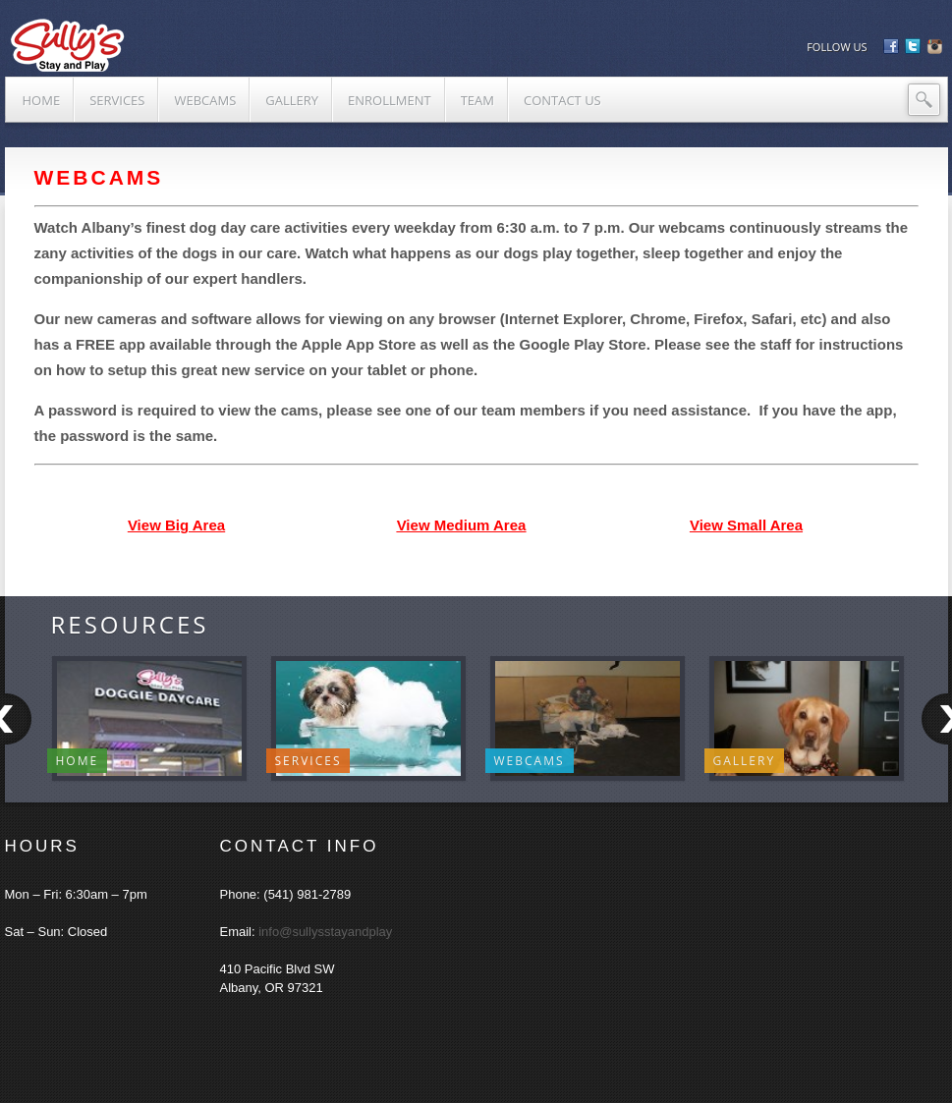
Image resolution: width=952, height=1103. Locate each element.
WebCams (529, 760)
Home (77, 760)
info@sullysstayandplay (325, 931)
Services (308, 760)
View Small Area (746, 525)
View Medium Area (462, 525)
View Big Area (176, 525)
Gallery (744, 760)
